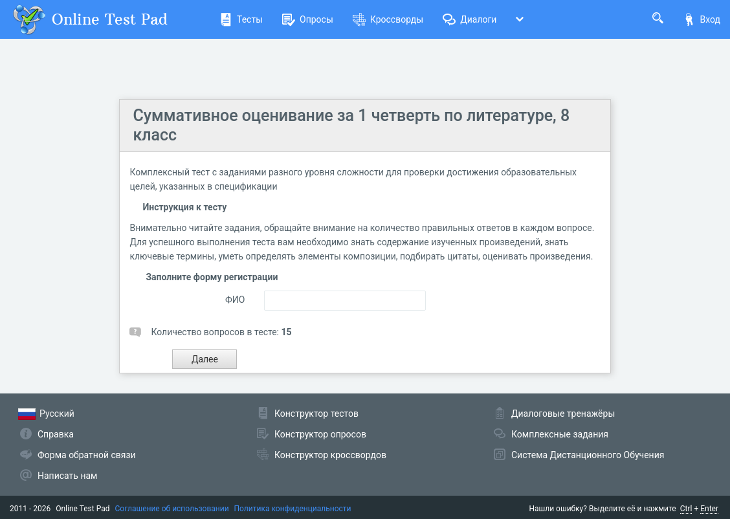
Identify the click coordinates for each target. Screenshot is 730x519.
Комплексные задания (559, 434)
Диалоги (469, 19)
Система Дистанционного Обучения (587, 455)
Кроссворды (388, 19)
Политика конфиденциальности (292, 508)
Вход (701, 19)
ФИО (235, 299)
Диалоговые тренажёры (563, 413)
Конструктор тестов (316, 413)
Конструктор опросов (320, 434)
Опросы (307, 19)
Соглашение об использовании (172, 508)
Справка (56, 434)
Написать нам (67, 475)
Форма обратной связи (87, 455)
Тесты (241, 19)
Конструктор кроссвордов (330, 455)
